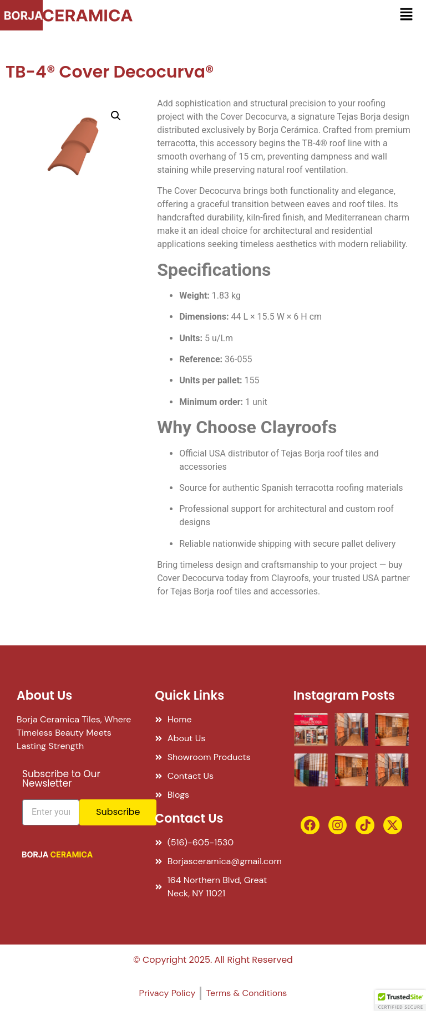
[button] (406, 15)
